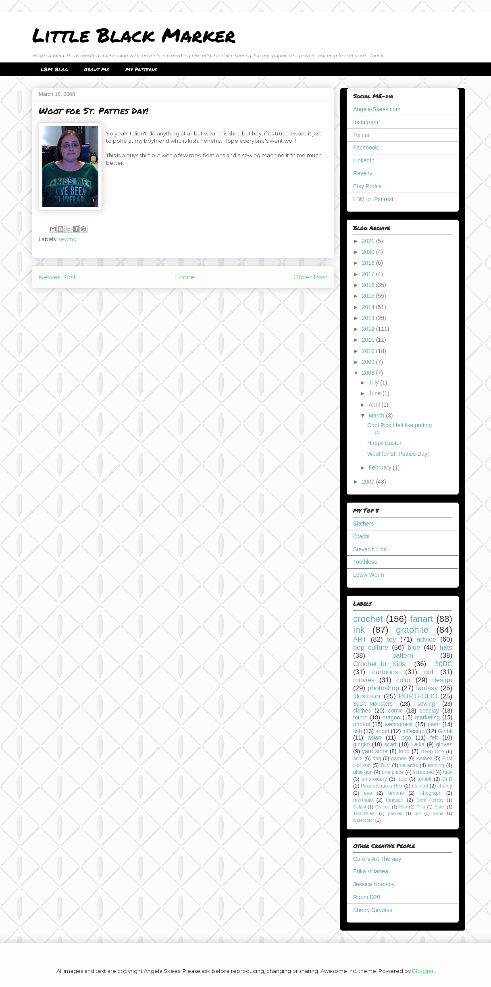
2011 (369, 340)
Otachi (361, 536)
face (402, 779)
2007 (369, 481)
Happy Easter (384, 443)
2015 (369, 296)
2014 (369, 307)
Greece (382, 806)
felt (434, 737)
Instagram (365, 122)
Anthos (424, 758)
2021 (369, 241)
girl (428, 672)
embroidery (374, 779)
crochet (368, 619)
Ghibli (445, 731)
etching (436, 765)
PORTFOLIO (418, 696)
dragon (391, 717)
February (380, 467)
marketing (427, 717)
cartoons (385, 672)
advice (426, 639)
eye (368, 793)
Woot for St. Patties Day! (398, 454)
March (377, 415)
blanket (420, 786)
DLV (385, 765)
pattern (402, 655)
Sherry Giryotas (372, 910)
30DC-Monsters (373, 703)
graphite (412, 630)
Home (185, 277)
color (403, 680)
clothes (362, 710)
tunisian (394, 800)
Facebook (365, 147)
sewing (67, 239)
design (442, 680)
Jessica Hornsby (374, 884)
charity (444, 786)
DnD (447, 779)
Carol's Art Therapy (377, 859)
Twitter (361, 135)
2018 (369, 263)
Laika (417, 744)
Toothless (365, 562)
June (375, 393)
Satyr (440, 806)
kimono (395, 793)
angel (382, 731)
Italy (447, 772)
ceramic (409, 765)
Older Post (310, 277)
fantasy (427, 688)
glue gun (362, 772)
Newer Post (57, 277)
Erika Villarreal (371, 871)
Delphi (359, 806)
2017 (369, 274)
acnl (357, 758)
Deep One (432, 751)
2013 (369, 318)
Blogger (423, 971)
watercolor (363, 820)
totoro (360, 717)
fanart (421, 619)
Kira (403, 806)
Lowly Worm (368, 574)
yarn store (374, 751)
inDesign (413, 731)
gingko (361, 744)
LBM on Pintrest (373, 199)
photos (361, 724)
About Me (96, 69)
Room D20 (366, 897)
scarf (390, 744)
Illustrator (367, 696)
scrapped (423, 772)
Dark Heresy (429, 800)
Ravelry (362, 173)
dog (376, 758)
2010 (369, 351)
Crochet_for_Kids (379, 664)
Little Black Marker (133, 34)
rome (438, 813)
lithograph (430, 793)
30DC (443, 664)
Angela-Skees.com (377, 109)
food (404, 751)
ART (359, 639)
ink (359, 630)
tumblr (425, 779)
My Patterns (141, 69)
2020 (369, 252)
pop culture (370, 647)
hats (445, 647)
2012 (369, 329)
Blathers (363, 523)
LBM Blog (54, 69)
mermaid (363, 800)
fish (357, 731)
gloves (444, 744)
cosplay (429, 710)
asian (374, 737)
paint (434, 724)
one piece (393, 772)
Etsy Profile (367, 186)
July (374, 382)
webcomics (399, 724)
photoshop (383, 688)
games (398, 758)
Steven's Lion (370, 549)
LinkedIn (363, 160)
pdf (417, 813)
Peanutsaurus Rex (382, 786)
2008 (369, 373)
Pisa (420, 806)
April (374, 404)
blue (414, 647)
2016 (369, 285)
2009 (369, 362)
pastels (395, 813)
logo (405, 737)
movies (363, 680)
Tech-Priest (364, 813)
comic (395, 710)
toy (391, 639)
